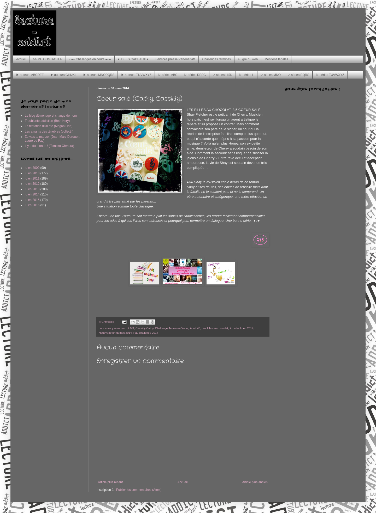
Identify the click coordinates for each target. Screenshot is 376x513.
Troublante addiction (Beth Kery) (47, 121)
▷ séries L (246, 75)
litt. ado (234, 328)
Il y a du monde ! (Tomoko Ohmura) (49, 146)
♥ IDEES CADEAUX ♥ (133, 59)
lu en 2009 (32, 168)
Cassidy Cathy (145, 328)
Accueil (21, 59)
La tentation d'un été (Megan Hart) (48, 126)
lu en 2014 (246, 328)
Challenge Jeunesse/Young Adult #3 (177, 328)
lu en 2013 (32, 189)
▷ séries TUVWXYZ (330, 75)
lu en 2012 (32, 184)
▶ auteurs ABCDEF (30, 75)
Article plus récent (110, 482)
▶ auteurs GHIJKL (63, 75)
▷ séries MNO (271, 75)
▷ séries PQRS (298, 75)
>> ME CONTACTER (47, 59)
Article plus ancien (255, 482)
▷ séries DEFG (195, 75)
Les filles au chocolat (215, 328)
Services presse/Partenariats (175, 59)
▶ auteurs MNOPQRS (98, 75)
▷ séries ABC (167, 75)
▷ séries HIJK (222, 75)
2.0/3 (131, 328)
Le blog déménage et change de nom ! (52, 115)
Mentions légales (276, 59)
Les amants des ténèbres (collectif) (49, 131)
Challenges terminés (216, 59)
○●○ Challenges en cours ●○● (90, 59)
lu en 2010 (32, 173)
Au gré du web (248, 59)
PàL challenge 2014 (145, 332)
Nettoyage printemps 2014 (115, 332)
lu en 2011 (32, 178)
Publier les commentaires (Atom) (139, 490)
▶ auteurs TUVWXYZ (136, 75)
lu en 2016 (32, 205)
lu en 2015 (32, 200)
